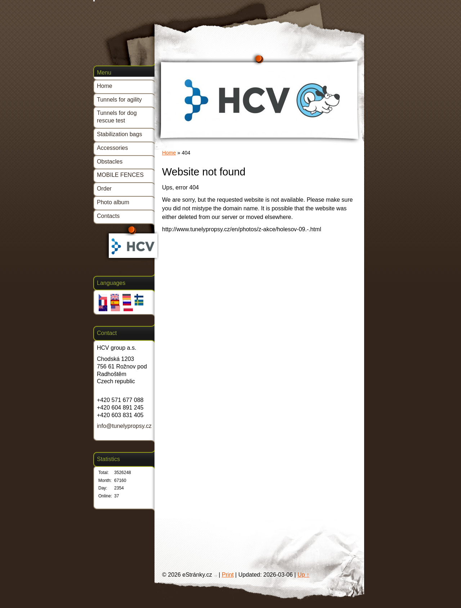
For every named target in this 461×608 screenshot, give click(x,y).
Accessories (112, 148)
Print (228, 575)
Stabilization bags (119, 134)
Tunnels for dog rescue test (117, 117)
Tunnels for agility (119, 100)
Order (104, 188)
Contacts (108, 216)
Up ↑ (303, 575)
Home (169, 153)
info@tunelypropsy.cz (124, 426)
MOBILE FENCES (120, 175)
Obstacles (109, 161)
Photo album (113, 202)
